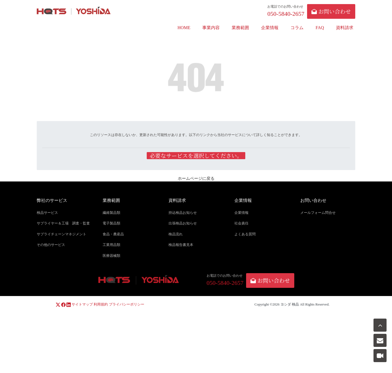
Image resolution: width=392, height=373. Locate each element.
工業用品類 (111, 245)
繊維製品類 (111, 213)
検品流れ (176, 234)
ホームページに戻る (196, 179)
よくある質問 (245, 234)
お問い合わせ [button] (331, 11)
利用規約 (101, 305)
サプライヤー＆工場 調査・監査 (63, 223)
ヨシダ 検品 (289, 305)
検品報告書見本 (181, 245)
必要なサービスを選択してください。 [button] (196, 155)
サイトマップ (82, 305)
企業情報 (241, 213)
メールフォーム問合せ (318, 213)
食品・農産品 (113, 234)
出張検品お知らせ (183, 223)
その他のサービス (51, 245)
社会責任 (241, 223)
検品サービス (47, 213)
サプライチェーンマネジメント (61, 234)
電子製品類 (111, 223)
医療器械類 (111, 256)
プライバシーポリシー (126, 305)
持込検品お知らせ (183, 213)
